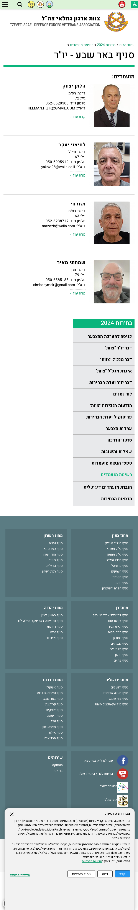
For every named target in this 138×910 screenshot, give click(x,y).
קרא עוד (78, 269)
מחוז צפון (120, 573)
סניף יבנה (56, 670)
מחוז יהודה (53, 646)
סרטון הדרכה (120, 164)
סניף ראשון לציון (52, 653)
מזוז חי (78, 356)
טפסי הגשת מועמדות (112, 187)
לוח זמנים (122, 118)
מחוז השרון (53, 573)
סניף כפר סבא (53, 586)
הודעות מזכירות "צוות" (110, 129)
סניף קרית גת (54, 742)
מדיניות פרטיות (20, 875)
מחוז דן (122, 646)
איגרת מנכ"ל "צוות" (113, 95)
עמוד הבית (65, 45)
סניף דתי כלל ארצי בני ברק (110, 653)
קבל (122, 874)
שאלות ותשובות (116, 175)
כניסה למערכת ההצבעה (109, 60)
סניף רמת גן (120, 675)
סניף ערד (57, 759)
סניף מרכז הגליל (117, 598)
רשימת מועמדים (116, 198)
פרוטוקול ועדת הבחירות (109, 141)
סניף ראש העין (118, 664)
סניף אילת (56, 770)
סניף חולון (121, 692)
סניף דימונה (55, 753)
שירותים (55, 795)
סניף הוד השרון (53, 592)
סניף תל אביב (119, 687)
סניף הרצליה (54, 603)
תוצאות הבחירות (116, 223)
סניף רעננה (56, 598)
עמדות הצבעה (118, 152)
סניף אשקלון (54, 725)
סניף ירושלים (119, 725)
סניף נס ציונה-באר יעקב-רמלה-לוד (40, 658)
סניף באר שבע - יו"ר (41, 61)
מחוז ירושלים (116, 718)
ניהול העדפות (81, 874)
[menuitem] (104, 60)
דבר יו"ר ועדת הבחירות (110, 106)
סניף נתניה (56, 581)
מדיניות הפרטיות (92, 861)
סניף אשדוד (54, 675)
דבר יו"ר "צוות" (118, 72)
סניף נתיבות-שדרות (50, 730)
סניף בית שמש (118, 736)
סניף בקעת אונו (118, 658)
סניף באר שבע (53, 736)
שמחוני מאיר (71, 415)
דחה (105, 874)
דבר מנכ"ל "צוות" (116, 83)
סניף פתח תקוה (118, 670)
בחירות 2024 (116, 47)
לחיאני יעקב (71, 297)
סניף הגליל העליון (116, 581)
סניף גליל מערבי (117, 586)
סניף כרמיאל (119, 603)
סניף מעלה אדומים (115, 730)
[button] (19, 4)
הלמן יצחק (73, 238)
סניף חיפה (121, 620)
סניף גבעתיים (119, 681)
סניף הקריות (120, 614)
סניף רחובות (55, 664)
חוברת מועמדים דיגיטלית (108, 211)
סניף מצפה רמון (52, 764)
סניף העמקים (119, 609)
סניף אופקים (54, 747)
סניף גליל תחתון (117, 592)
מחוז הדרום (53, 718)
